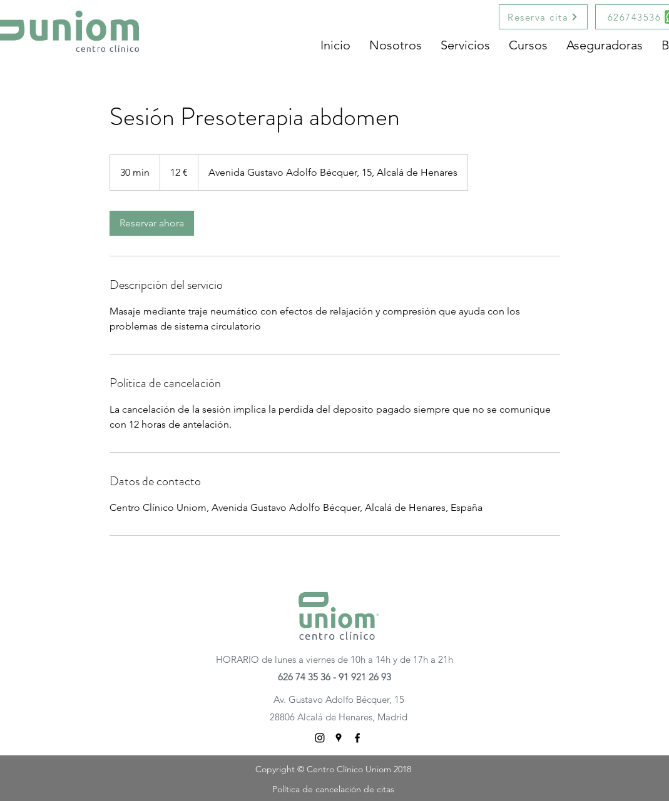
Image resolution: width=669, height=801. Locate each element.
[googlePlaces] (338, 738)
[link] (152, 223)
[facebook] (357, 738)
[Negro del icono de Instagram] (320, 738)
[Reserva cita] (543, 16)
